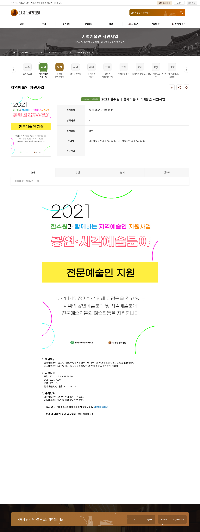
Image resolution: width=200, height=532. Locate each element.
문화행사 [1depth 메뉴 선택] (24, 52)
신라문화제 (163, 2)
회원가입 (192, 3)
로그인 (179, 3)
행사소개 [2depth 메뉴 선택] (52, 52)
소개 (33, 172)
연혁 (122, 172)
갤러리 (167, 172)
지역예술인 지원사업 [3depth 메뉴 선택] (85, 52)
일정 (77, 172)
